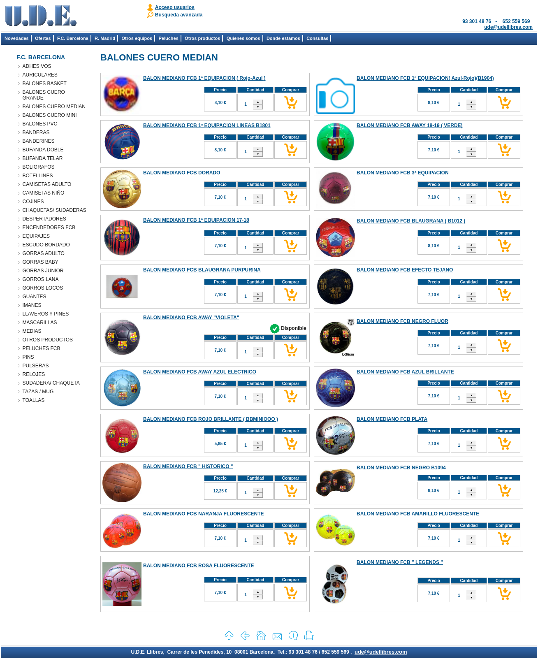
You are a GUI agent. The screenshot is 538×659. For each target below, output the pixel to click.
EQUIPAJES (36, 236)
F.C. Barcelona (72, 38)
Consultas (317, 38)
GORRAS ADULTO (44, 253)
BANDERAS (36, 132)
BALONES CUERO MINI (50, 115)
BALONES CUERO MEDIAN (54, 106)
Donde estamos (283, 38)
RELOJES (34, 374)
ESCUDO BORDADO (46, 245)
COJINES (33, 201)
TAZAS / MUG (38, 391)
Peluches (168, 38)
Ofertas (43, 38)
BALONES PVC (40, 124)
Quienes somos (243, 38)
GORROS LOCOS (43, 288)
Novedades (17, 38)
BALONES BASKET (45, 83)
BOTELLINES (38, 176)
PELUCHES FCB (41, 348)
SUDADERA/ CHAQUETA (51, 383)
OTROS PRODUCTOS (48, 340)
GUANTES (34, 296)
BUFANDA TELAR (43, 158)
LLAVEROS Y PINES (46, 314)
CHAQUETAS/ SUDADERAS (54, 210)
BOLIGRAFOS (39, 167)
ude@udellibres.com (508, 27)
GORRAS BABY (40, 262)
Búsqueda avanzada (178, 15)
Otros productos (202, 38)
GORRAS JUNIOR (43, 271)
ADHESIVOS (37, 66)
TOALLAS (34, 400)
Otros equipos (137, 38)
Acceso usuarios (175, 7)
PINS (28, 357)
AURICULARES (40, 75)
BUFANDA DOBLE (43, 150)
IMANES (32, 305)
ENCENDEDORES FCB (49, 227)
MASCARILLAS (40, 322)
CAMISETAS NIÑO (44, 193)
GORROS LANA (41, 279)
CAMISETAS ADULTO (47, 184)
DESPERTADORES (44, 219)
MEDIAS (32, 331)
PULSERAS (36, 366)
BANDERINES (39, 141)
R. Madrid (105, 38)
